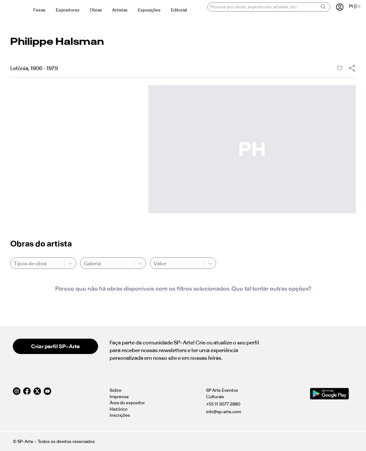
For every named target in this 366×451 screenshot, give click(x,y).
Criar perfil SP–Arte (55, 346)
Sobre (115, 390)
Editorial (179, 10)
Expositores (67, 10)
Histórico (119, 409)
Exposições (149, 10)
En (358, 6)
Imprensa (119, 396)
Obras (96, 10)
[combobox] (14, 263)
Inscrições (120, 415)
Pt (351, 6)
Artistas (120, 10)
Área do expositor (127, 403)
